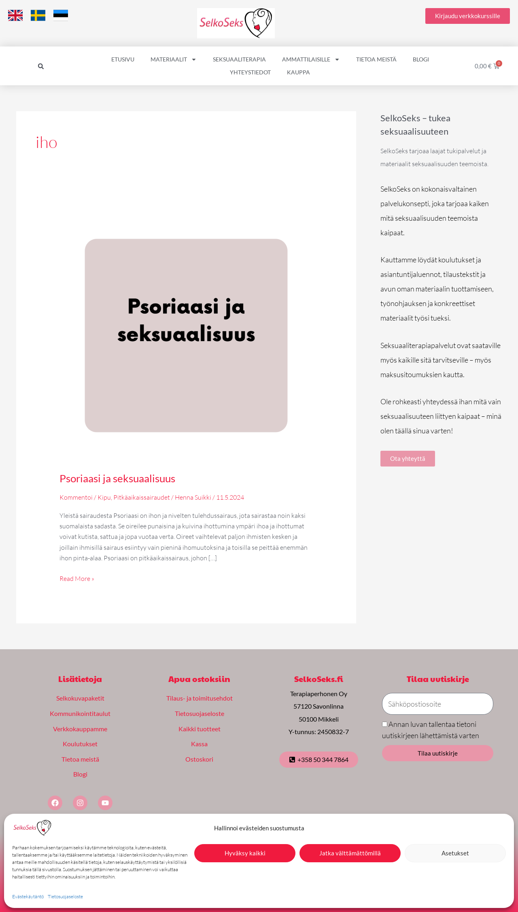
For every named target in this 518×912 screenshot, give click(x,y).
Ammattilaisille (311, 59)
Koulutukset (80, 743)
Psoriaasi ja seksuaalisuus (117, 478)
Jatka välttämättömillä (350, 853)
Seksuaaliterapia (239, 59)
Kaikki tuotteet (199, 729)
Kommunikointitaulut (80, 713)
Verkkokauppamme (80, 729)
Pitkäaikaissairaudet (141, 497)
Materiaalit (174, 59)
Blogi (421, 59)
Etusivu (122, 59)
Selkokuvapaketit (80, 698)
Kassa (199, 743)
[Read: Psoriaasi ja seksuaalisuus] (186, 335)
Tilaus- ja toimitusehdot (199, 698)
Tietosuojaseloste (65, 896)
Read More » (76, 578)
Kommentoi (76, 497)
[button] (41, 66)
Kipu (104, 497)
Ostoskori (199, 759)
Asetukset (455, 853)
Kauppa (298, 72)
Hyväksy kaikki (245, 853)
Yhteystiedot (250, 72)
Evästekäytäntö (28, 896)
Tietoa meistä (376, 59)
